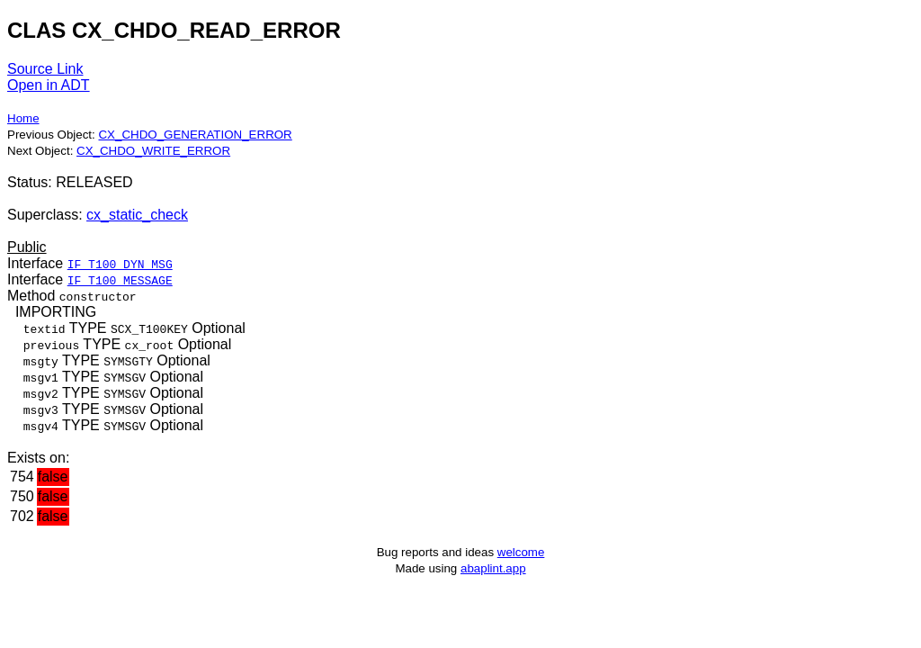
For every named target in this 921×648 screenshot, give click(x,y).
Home (23, 118)
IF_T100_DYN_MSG (120, 264)
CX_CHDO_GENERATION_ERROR (194, 134)
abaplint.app (493, 568)
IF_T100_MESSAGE (120, 280)
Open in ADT (48, 85)
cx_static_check (137, 214)
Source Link (45, 68)
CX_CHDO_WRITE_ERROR (153, 151)
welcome (521, 552)
